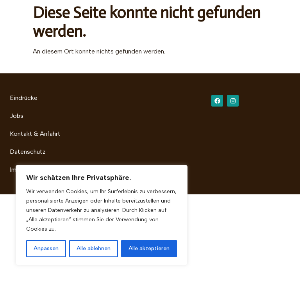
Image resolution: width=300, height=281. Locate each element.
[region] (102, 215)
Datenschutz (28, 151)
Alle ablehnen (94, 248)
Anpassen (46, 248)
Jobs (16, 115)
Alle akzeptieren (149, 248)
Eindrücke (24, 97)
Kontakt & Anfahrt (35, 133)
